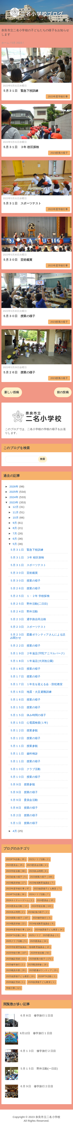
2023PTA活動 (13, 859)
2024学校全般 (38, 906)
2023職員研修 (13, 883)
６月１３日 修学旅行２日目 (38, 1050)
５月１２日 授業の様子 (25, 738)
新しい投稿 (11, 392)
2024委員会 (43, 900)
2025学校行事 (13, 953)
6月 (15, 538)
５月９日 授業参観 (22, 784)
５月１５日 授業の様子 (25, 707)
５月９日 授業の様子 (24, 792)
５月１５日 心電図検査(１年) (29, 722)
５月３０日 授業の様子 (19, 316)
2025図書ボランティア (40, 970)
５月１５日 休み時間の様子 (28, 715)
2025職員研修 (35, 964)
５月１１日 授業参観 (24, 745)
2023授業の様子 (59, 152)
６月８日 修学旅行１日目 (36, 1015)
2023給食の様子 (14, 877)
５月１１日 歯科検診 (24, 753)
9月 (15, 522)
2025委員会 (36, 941)
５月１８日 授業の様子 (25, 668)
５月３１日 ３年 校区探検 (21, 147)
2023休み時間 (36, 871)
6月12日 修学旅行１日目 (36, 1033)
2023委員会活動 (35, 865)
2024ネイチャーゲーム (18, 900)
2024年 (14, 497)
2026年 (14, 486)
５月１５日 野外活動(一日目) (39, 1068)
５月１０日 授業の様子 (25, 776)
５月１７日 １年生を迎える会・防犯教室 (36, 684)
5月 (15, 543)
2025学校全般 (37, 953)
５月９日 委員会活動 (24, 799)
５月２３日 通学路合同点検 (28, 619)
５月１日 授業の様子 (24, 823)
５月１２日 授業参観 (24, 730)
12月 (16, 506)
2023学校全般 (13, 871)
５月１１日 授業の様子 (25, 761)
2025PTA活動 (13, 935)
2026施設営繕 (13, 982)
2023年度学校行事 (58, 96)
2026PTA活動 (45, 976)
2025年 (14, 491)
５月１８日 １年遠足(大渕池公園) (31, 660)
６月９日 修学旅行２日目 (36, 1086)
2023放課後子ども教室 (45, 888)
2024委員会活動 (14, 906)
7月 (15, 533)
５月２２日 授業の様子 (25, 645)
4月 (15, 830)
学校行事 (11, 988)
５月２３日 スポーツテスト (28, 626)
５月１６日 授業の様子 (25, 699)
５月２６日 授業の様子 (19, 372)
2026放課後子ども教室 (39, 982)
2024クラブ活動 (37, 894)
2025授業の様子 (37, 959)
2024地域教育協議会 (39, 923)
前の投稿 (63, 392)
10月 (16, 517)
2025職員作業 (13, 970)
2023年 (14, 502)
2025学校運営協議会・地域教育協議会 (25, 947)
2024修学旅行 (40, 918)
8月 (15, 528)
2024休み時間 (13, 912)
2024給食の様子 (36, 912)
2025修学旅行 (13, 964)
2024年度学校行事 (15, 929)
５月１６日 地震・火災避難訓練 (31, 691)
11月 (16, 512)
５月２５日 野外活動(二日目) (29, 603)
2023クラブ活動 (37, 859)
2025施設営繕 (13, 959)
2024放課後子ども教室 (46, 929)
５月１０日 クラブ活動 (25, 769)
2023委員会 (12, 865)
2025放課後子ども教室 (18, 976)
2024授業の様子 (14, 918)
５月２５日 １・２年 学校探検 (30, 595)
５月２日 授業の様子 (24, 815)
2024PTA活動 (13, 894)
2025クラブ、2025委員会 (42, 935)
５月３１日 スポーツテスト (22, 203)
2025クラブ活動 (14, 941)
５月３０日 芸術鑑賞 (17, 259)
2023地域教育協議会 (39, 883)
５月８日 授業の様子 (24, 807)
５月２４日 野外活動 (24, 611)
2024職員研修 (13, 923)
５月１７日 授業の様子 (25, 676)
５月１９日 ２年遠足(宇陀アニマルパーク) (37, 653)
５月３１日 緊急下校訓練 (20, 90)
